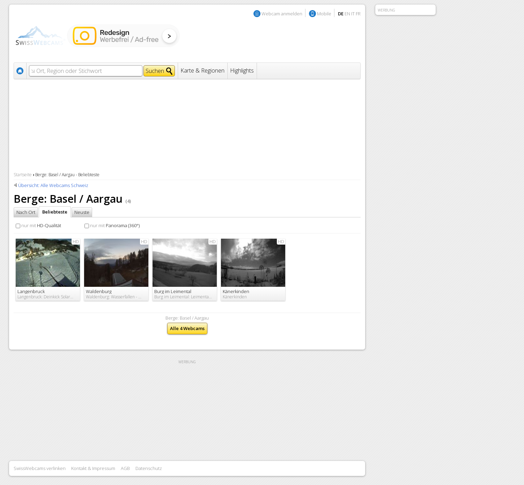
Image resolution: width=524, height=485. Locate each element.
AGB (125, 468)
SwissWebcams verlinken (40, 468)
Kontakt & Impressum (93, 468)
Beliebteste (54, 212)
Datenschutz (148, 468)
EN (347, 13)
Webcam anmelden (281, 13)
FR (358, 13)
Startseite (23, 175)
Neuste (81, 212)
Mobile (324, 13)
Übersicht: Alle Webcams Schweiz (53, 185)
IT (353, 13)
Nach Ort (25, 212)
